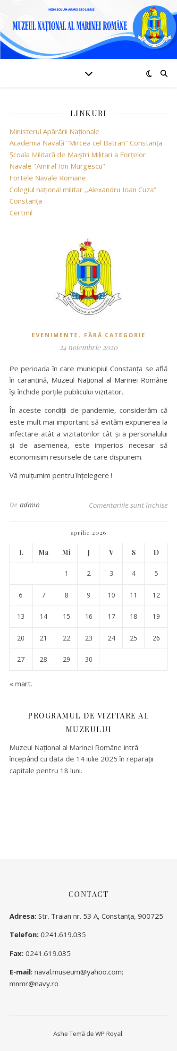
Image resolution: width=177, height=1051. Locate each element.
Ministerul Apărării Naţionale (54, 131)
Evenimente (55, 335)
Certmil (21, 212)
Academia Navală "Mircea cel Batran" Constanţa (85, 142)
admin (30, 504)
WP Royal (108, 1033)
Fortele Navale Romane (47, 177)
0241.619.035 (63, 934)
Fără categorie (115, 335)
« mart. (20, 683)
